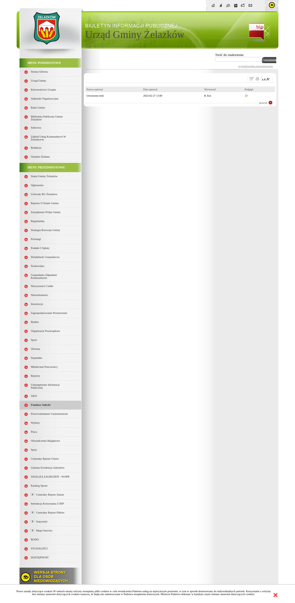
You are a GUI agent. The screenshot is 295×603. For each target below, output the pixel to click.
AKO (34, 395)
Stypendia (36, 357)
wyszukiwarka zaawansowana (255, 66)
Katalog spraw (39, 485)
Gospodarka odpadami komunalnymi (44, 276)
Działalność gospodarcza (45, 257)
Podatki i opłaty (40, 248)
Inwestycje (37, 304)
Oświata (35, 348)
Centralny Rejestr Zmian (47, 494)
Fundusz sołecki (40, 404)
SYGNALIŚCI (39, 548)
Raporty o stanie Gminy (45, 203)
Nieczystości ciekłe (42, 286)
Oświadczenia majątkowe (45, 440)
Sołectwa (36, 127)
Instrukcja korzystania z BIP (47, 503)
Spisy (34, 449)
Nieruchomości (39, 295)
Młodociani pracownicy (44, 366)
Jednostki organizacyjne (45, 98)
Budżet (35, 322)
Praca (34, 431)
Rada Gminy (38, 107)
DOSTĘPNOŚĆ (40, 557)
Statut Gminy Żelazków (44, 176)
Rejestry (35, 375)
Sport (34, 339)
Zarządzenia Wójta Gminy (46, 212)
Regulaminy (38, 221)
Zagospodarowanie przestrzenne (49, 313)
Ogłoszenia (37, 185)
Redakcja (36, 147)
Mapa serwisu (41, 530)
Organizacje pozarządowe (45, 330)
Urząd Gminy (38, 80)
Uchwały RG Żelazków (44, 194)
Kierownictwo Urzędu (43, 89)
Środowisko (37, 266)
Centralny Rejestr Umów (45, 458)
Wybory (35, 422)
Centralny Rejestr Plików (48, 512)
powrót (263, 102)
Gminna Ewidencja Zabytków (48, 467)
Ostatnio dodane (40, 156)
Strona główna (39, 71)
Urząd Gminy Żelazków (135, 34)
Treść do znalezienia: (229, 55)
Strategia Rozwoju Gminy (45, 230)
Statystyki (39, 521)
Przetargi (36, 239)
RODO (35, 539)
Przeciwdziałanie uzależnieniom (49, 413)
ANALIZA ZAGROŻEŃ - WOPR (50, 476)
